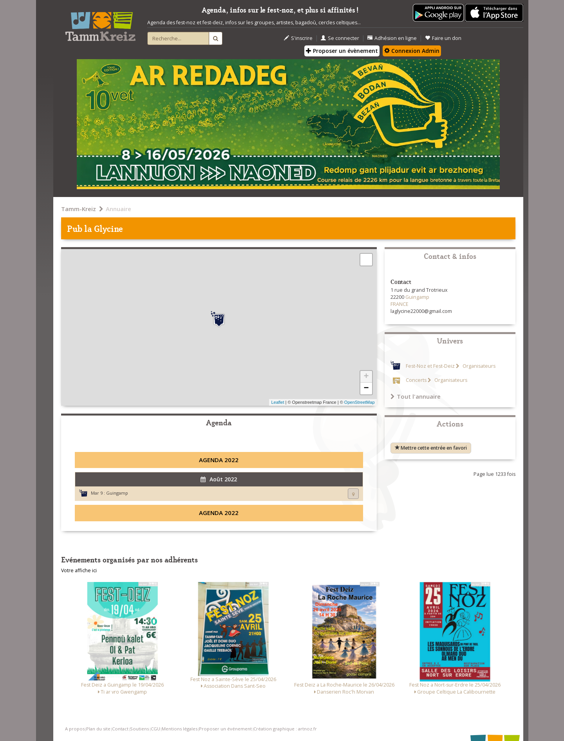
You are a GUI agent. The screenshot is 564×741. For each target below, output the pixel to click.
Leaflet (277, 402)
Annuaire (118, 209)
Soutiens (139, 729)
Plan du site (98, 729)
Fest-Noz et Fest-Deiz (430, 366)
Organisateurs (478, 366)
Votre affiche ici (79, 570)
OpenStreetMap (359, 402)
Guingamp (117, 493)
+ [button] (366, 377)
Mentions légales (179, 729)
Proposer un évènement (342, 50)
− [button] (366, 388)
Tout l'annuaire (415, 396)
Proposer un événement (225, 729)
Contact (120, 729)
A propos (75, 729)
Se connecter (340, 38)
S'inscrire (298, 38)
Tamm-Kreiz (78, 209)
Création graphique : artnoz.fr (285, 729)
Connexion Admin (411, 50)
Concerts (416, 380)
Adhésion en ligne (392, 38)
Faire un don (443, 38)
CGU (155, 729)
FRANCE (399, 304)
